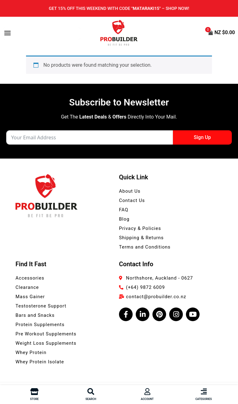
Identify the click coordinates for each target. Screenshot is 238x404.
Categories (203, 399)
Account (147, 399)
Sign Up (202, 137)
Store (34, 399)
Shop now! (179, 8)
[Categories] (203, 391)
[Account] (147, 391)
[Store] (34, 391)
